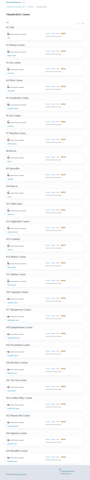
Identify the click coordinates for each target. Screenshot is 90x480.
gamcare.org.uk (66, 473)
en (23, 2)
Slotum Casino (11, 55)
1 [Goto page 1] (76, 23)
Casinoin (10, 249)
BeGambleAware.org (67, 471)
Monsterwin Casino (13, 320)
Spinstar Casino (12, 444)
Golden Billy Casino (13, 408)
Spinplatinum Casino (13, 338)
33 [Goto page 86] (83, 23)
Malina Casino (11, 267)
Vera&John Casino (12, 108)
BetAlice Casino (12, 373)
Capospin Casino (12, 302)
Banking (53, 33)
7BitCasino (10, 214)
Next (7, 22)
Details (58, 33)
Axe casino (10, 73)
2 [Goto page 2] (78, 23)
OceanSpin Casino (12, 355)
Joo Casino (10, 126)
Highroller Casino (12, 232)
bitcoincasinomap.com (20, 474)
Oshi (8, 38)
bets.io (9, 161)
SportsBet (10, 179)
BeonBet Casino (12, 461)
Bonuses (48, 33)
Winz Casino (11, 91)
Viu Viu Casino (11, 391)
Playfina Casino (12, 144)
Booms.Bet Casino (13, 426)
